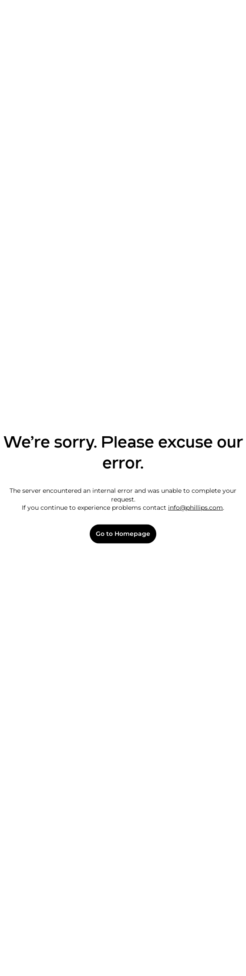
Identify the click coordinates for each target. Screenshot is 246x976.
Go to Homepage (123, 534)
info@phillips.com (195, 507)
